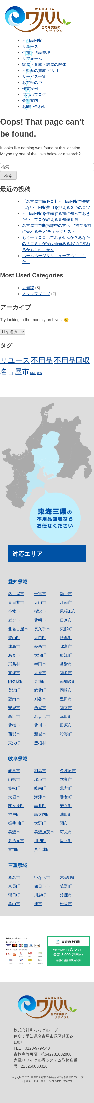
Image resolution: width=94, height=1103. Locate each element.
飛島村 (14, 664)
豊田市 (66, 699)
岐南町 (40, 788)
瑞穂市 (40, 779)
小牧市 (14, 611)
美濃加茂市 (44, 832)
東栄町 (14, 743)
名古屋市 (16, 594)
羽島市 (40, 771)
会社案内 (30, 100)
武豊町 (40, 690)
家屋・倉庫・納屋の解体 (44, 64)
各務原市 (68, 771)
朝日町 (14, 895)
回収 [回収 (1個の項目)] (33, 373)
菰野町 (66, 886)
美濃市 (14, 832)
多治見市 (16, 841)
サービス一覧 (34, 76)
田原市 (66, 725)
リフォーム (32, 58)
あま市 (14, 655)
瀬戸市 (66, 594)
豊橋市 (14, 725)
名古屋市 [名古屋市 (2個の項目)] (14, 371)
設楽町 (66, 734)
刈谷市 (40, 699)
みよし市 (42, 716)
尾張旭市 (68, 611)
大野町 (40, 823)
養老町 (66, 797)
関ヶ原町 (16, 806)
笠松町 (14, 788)
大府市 (40, 673)
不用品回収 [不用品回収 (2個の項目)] (72, 360)
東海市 (14, 673)
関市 (64, 823)
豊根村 (40, 743)
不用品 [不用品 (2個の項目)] (42, 360)
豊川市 (40, 725)
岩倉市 (14, 620)
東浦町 (40, 681)
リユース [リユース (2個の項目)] (15, 360)
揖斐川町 (16, 823)
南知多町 (68, 681)
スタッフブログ (36, 294)
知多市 (66, 673)
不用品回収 (32, 40)
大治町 (40, 655)
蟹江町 (66, 655)
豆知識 (28, 288)
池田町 (66, 814)
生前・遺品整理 (36, 52)
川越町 (40, 895)
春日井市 (16, 602)
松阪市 (66, 904)
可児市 (66, 832)
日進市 (66, 620)
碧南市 (14, 699)
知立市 (66, 708)
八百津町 (42, 849)
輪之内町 (42, 814)
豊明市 (40, 620)
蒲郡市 (14, 734)
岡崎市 (66, 690)
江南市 (66, 602)
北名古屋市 (18, 629)
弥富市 (66, 646)
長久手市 (42, 629)
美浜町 (14, 690)
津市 (38, 904)
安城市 (14, 708)
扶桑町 (66, 638)
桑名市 (14, 877)
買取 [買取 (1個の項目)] (39, 373)
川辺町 (40, 841)
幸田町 (66, 716)
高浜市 (14, 716)
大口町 (40, 638)
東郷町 (66, 629)
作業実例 (30, 88)
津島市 (14, 646)
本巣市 (66, 779)
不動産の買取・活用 (40, 70)
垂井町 (40, 806)
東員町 (14, 886)
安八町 (66, 806)
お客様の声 (32, 82)
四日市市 (42, 886)
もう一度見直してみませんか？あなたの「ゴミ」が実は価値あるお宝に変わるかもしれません (56, 243)
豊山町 (14, 638)
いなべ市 (42, 877)
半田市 (40, 664)
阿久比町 (16, 681)
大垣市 (14, 797)
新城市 (40, 734)
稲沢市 (40, 611)
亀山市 (14, 904)
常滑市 (66, 664)
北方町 (66, 788)
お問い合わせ (34, 106)
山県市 (14, 779)
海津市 (40, 797)
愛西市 (40, 646)
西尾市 (40, 708)
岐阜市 (14, 771)
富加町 (14, 849)
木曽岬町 (68, 877)
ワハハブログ (34, 94)
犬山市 (40, 602)
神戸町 (14, 814)
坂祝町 (66, 841)
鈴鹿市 (66, 895)
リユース (30, 46)
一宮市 (40, 594)
